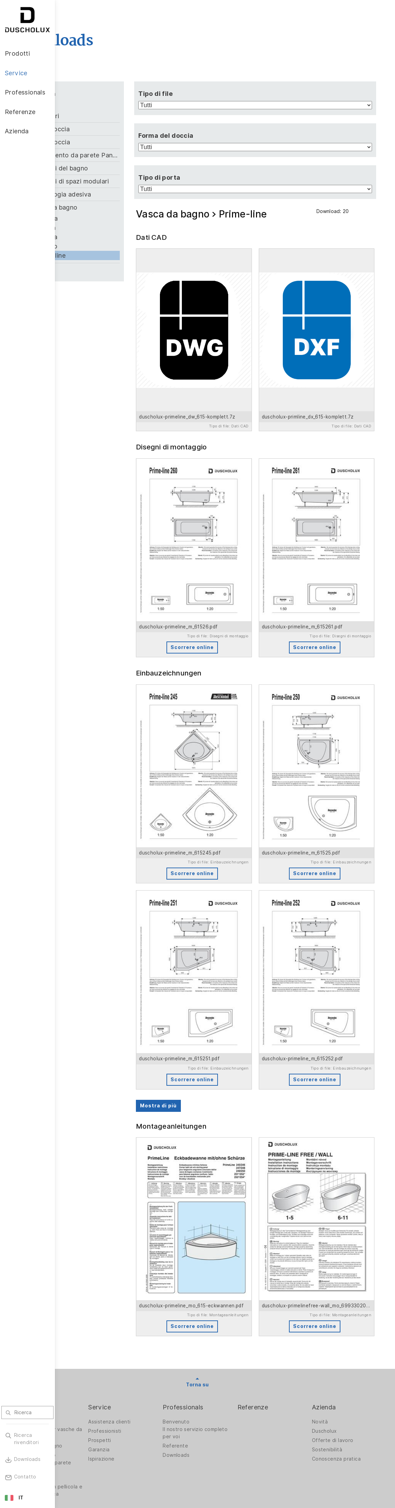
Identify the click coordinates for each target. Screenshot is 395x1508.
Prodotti (81, 1271)
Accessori (99, 116)
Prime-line (105, 255)
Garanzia (142, 1314)
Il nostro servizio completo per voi (216, 1297)
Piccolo (101, 246)
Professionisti (148, 1295)
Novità (331, 1286)
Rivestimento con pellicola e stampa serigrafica (91, 1358)
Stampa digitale (88, 1343)
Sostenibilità (338, 1314)
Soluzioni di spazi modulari (121, 181)
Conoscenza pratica (347, 1323)
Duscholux (335, 1295)
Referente (208, 1310)
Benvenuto (209, 1286)
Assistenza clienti (153, 1286)
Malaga (101, 237)
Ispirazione (145, 1323)
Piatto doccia (105, 142)
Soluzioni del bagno (114, 168)
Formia (100, 227)
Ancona (101, 218)
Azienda (335, 1271)
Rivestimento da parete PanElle (121, 155)
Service (143, 1271)
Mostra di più (196, 996)
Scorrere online (221, 593)
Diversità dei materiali (95, 1384)
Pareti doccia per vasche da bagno (90, 1297)
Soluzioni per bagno (93, 1310)
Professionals (216, 1271)
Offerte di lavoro (343, 1304)
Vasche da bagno (90, 1319)
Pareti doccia (105, 129)
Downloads (209, 1319)
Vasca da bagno (108, 207)
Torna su (224, 1249)
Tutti (86, 105)
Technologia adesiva (115, 194)
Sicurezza (81, 1374)
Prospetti (143, 1304)
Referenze (274, 1271)
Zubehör (97, 269)
